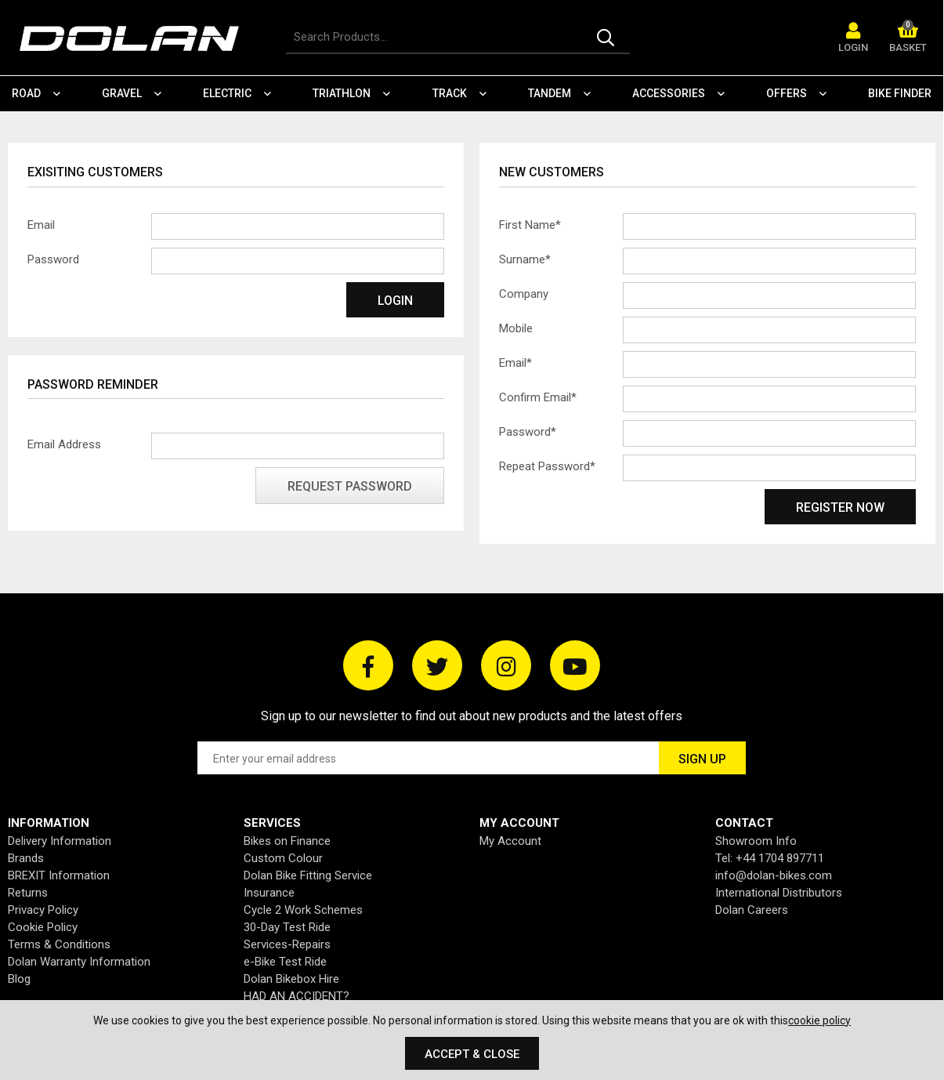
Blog (19, 979)
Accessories (668, 93)
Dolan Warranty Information (79, 962)
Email (41, 225)
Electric (227, 93)
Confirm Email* (538, 397)
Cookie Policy (43, 927)
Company (523, 294)
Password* (527, 432)
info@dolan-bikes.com (773, 875)
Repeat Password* (547, 466)
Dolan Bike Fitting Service (308, 875)
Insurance (269, 893)
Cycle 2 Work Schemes (303, 910)
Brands (26, 858)
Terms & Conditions (59, 944)
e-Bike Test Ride (285, 962)
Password (53, 259)
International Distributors (778, 893)
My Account (510, 841)
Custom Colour (283, 858)
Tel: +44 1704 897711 (769, 858)
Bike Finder (899, 93)
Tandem (549, 93)
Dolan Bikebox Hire (291, 979)
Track (449, 93)
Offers (786, 93)
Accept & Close (472, 1054)
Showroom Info (756, 841)
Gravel (122, 93)
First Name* (530, 225)
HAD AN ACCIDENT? (296, 996)
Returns (28, 893)
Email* (515, 363)
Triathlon (342, 93)
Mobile (516, 328)
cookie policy (819, 1020)
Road (26, 93)
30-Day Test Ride (287, 927)
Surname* (525, 259)
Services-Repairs (287, 944)
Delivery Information (59, 841)
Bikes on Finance (287, 841)
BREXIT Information (59, 875)
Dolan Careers (751, 910)
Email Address (64, 444)
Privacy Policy (43, 910)
